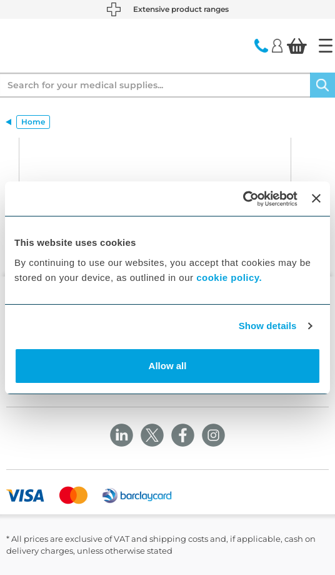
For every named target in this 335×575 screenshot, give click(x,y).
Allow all (168, 365)
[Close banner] (316, 198)
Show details (268, 325)
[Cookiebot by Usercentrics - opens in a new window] (243, 199)
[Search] (322, 85)
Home (33, 121)
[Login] (277, 45)
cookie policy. (229, 277)
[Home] (325, 46)
